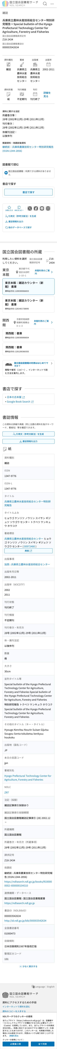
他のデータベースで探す (18, 227)
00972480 (29, 546)
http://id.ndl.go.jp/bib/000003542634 (25, 920)
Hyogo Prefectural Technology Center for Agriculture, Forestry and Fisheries (27, 777)
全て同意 (42, 1043)
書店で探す (28, 192)
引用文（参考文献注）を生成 (20, 216)
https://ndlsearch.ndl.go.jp (19, 903)
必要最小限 (15, 1043)
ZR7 (6, 792)
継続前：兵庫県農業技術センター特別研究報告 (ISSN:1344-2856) (28, 149)
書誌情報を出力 (14, 221)
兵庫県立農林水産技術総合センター (23, 538)
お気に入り (9, 208)
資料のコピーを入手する (14, 1011)
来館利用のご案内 (44, 272)
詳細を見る (47, 94)
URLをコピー (19, 208)
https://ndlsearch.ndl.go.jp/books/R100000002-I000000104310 (28, 883)
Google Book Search (20, 401)
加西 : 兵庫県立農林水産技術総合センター (27, 564)
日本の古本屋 (16, 397)
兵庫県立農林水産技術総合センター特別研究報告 (27, 503)
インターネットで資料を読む (16, 1006)
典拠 (28, 550)
